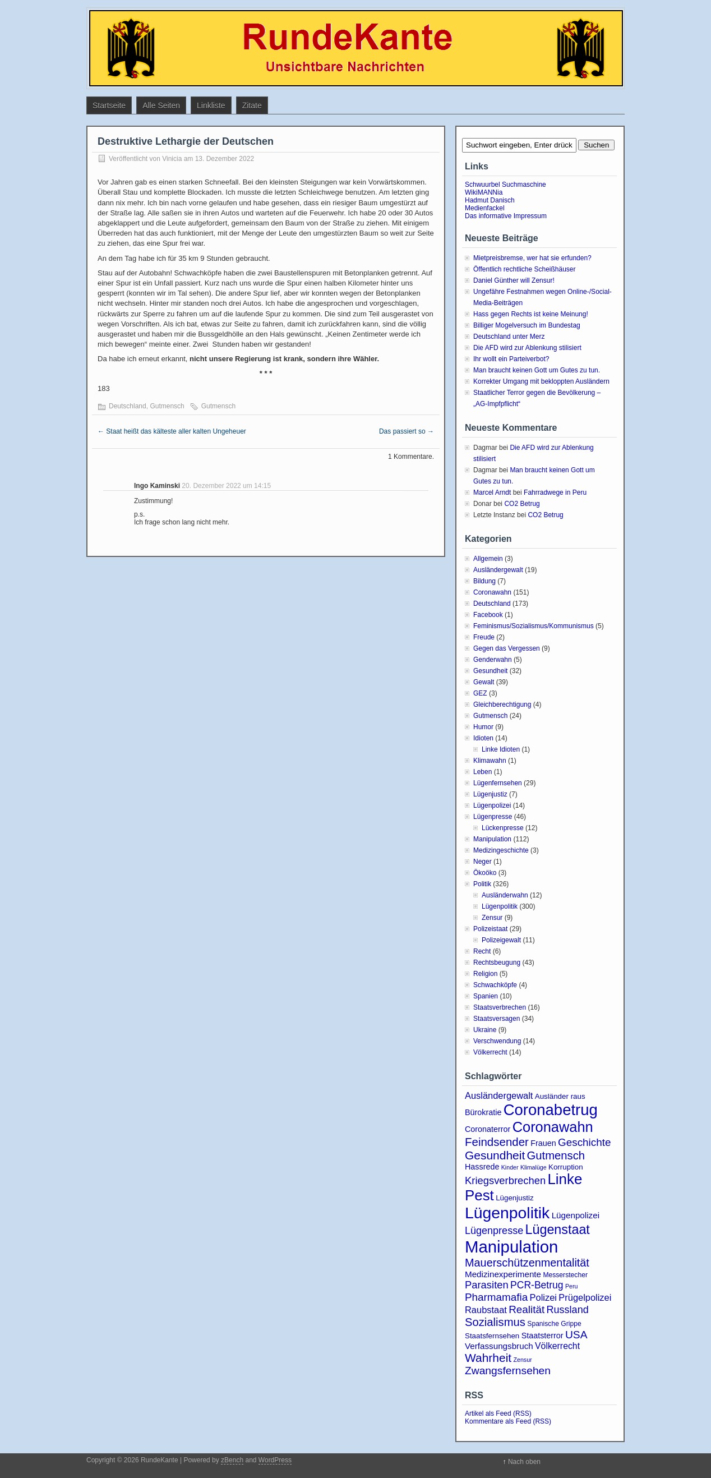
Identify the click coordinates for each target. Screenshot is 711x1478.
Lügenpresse (492, 817)
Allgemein (488, 559)
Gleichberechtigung (502, 704)
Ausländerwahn (505, 895)
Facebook (488, 615)
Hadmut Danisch (490, 200)
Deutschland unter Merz (508, 336)
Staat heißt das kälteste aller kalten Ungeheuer (172, 431)
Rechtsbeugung (496, 962)
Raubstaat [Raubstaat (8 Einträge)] (486, 1310)
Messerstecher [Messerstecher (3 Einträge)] (565, 1275)
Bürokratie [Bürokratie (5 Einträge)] (483, 1112)
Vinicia (172, 159)
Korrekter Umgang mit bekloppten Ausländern (541, 381)
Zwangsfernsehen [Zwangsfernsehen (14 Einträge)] (508, 1370)
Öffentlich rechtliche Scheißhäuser (524, 269)
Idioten (483, 738)
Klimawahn (489, 761)
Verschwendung (497, 1041)
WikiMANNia (483, 192)
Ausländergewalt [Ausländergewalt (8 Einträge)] (499, 1095)
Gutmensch (167, 406)
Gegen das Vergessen (506, 648)
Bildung (484, 581)
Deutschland (127, 406)
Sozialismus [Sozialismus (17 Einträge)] (495, 1322)
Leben (482, 772)
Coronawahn (492, 592)
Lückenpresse (503, 828)
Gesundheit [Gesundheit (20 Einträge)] (495, 1155)
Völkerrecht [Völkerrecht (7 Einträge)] (557, 1346)
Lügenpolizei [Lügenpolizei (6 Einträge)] (575, 1215)
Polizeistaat (490, 929)
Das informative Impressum (506, 216)
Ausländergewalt (498, 570)
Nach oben (524, 1462)
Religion (485, 974)
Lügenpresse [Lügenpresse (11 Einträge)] (494, 1230)
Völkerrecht (490, 1052)
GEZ (480, 693)
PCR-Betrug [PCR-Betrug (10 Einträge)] (537, 1285)
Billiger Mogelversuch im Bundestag (526, 325)
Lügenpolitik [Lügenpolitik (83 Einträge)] (507, 1213)
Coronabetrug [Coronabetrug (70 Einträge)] (551, 1109)
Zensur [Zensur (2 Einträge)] (522, 1359)
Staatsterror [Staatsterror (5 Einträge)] (542, 1335)
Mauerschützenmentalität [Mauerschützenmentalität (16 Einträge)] (527, 1262)
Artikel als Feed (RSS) (498, 1413)
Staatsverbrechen (499, 1007)
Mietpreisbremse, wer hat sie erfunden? (532, 258)
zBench (232, 1460)
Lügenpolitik (500, 906)
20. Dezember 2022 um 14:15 (226, 486)
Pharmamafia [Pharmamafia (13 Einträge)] (496, 1297)
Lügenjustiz (490, 794)
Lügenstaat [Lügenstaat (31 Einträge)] (557, 1229)
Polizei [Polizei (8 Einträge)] (543, 1297)
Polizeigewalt (501, 940)
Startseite (109, 105)
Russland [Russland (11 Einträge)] (568, 1309)
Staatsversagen (496, 1019)
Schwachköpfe (495, 985)
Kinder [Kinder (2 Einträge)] (510, 1167)
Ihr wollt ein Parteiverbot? (511, 359)
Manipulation (492, 839)
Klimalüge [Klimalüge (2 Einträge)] (533, 1167)
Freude (484, 637)
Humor (483, 727)
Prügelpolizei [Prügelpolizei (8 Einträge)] (584, 1297)
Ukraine (484, 1030)
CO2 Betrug (521, 504)
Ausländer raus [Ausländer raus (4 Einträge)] (560, 1096)
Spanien (485, 996)
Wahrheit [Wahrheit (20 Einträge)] (488, 1357)
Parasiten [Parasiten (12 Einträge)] (487, 1285)
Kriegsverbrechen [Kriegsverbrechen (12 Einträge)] (505, 1180)
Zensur (492, 918)
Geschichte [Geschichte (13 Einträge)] (584, 1142)
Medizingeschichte (501, 850)
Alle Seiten (161, 105)
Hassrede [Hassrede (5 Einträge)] (482, 1166)
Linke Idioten (501, 749)
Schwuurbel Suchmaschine (505, 184)
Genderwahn (492, 660)
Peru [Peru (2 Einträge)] (571, 1286)
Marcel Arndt (492, 492)
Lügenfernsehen (497, 783)
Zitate (252, 105)
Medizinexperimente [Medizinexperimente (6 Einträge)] (503, 1274)
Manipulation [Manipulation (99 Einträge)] (511, 1246)
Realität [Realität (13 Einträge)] (526, 1309)
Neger (482, 861)
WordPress (275, 1460)
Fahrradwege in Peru (555, 492)
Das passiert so (406, 431)
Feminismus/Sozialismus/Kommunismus (533, 626)
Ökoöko (484, 873)
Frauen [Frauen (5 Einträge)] (543, 1143)
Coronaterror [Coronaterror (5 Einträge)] (487, 1129)
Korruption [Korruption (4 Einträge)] (565, 1167)
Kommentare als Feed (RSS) (508, 1421)
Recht (482, 951)
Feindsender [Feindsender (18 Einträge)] (497, 1141)
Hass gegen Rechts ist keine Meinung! (530, 314)
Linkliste (211, 105)
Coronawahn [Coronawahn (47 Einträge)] (553, 1127)
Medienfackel (485, 208)
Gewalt (483, 682)
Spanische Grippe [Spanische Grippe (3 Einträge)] (554, 1324)
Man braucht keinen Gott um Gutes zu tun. (536, 370)
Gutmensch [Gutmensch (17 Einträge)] (556, 1155)
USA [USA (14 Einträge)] (576, 1335)
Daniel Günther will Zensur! (514, 280)
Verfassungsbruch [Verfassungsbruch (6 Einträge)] (499, 1346)
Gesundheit (490, 671)
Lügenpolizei (492, 805)
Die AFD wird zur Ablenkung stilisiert (527, 348)
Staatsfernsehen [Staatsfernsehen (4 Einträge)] (492, 1336)
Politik (482, 884)
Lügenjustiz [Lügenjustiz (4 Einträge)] (515, 1198)
